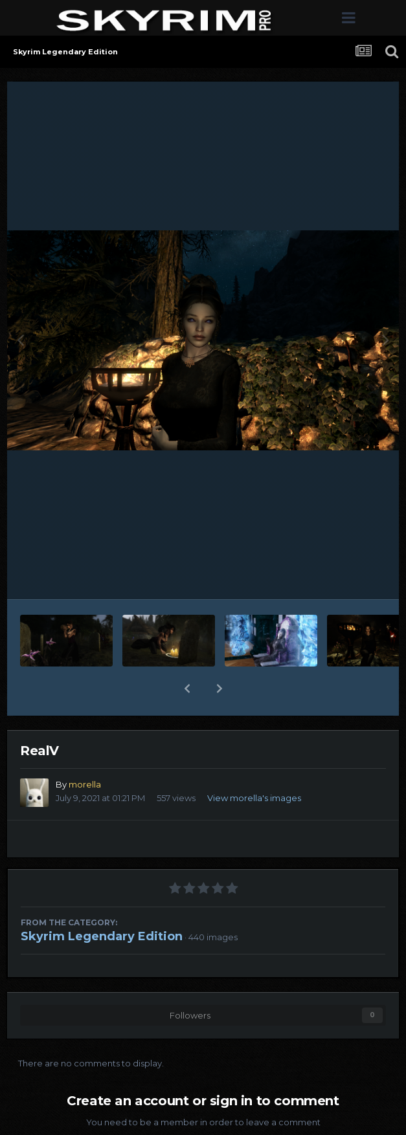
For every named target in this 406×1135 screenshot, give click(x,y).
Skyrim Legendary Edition (102, 936)
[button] (187, 688)
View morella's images (254, 798)
